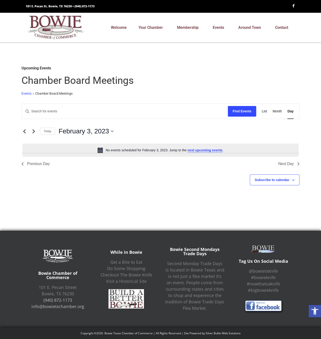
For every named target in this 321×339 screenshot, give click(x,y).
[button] (315, 311)
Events (219, 27)
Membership (189, 27)
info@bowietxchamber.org (57, 306)
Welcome (119, 27)
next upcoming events (204, 150)
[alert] (160, 150)
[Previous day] (24, 131)
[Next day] (33, 131)
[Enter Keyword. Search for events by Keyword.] (125, 111)
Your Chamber (152, 27)
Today (47, 131)
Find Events (242, 111)
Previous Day (36, 164)
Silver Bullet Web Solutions (223, 333)
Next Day (288, 164)
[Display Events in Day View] (290, 111)
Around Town (250, 27)
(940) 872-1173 (84, 6)
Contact (283, 27)
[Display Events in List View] (264, 111)
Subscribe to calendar (272, 180)
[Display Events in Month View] (277, 111)
